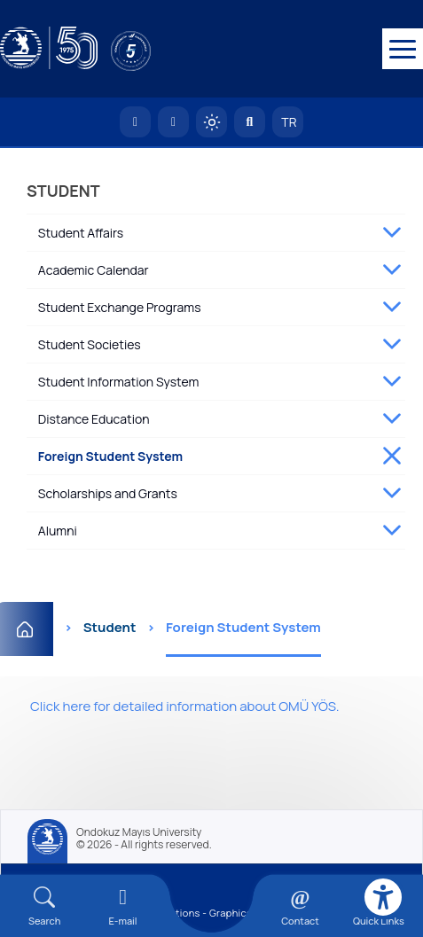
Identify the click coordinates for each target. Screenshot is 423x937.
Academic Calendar (93, 270)
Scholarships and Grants (107, 493)
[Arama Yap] (249, 121)
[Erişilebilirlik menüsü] (383, 897)
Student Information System (118, 381)
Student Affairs (80, 232)
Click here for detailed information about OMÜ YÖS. (184, 706)
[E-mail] (122, 906)
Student (110, 627)
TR (288, 121)
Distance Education (94, 418)
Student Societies (89, 344)
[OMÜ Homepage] (135, 121)
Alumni (57, 530)
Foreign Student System (110, 456)
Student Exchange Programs (119, 307)
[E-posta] (173, 121)
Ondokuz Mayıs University (138, 832)
